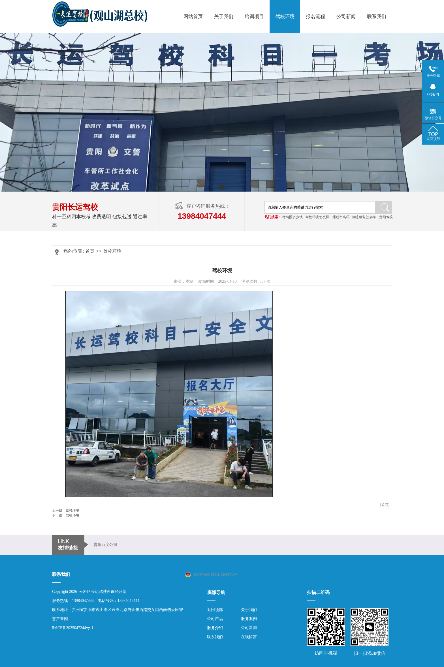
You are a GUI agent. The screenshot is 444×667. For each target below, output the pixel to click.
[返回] (384, 505)
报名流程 (315, 16)
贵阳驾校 (386, 217)
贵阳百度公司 (105, 544)
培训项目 (254, 16)
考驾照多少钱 (292, 217)
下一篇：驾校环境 (65, 515)
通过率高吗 (340, 217)
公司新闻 (346, 16)
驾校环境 (284, 16)
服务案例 (249, 619)
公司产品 (215, 619)
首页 (90, 251)
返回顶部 (215, 610)
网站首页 (193, 16)
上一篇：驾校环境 (65, 510)
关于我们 (223, 16)
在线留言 (249, 637)
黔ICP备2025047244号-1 (72, 628)
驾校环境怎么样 (317, 217)
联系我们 (376, 16)
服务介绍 (215, 628)
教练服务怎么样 (364, 217)
